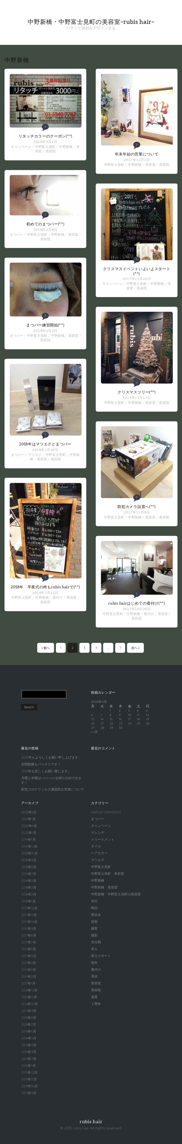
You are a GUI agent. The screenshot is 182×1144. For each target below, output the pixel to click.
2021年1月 (28, 819)
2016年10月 (29, 1004)
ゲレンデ (97, 832)
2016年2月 (28, 1059)
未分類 (96, 942)
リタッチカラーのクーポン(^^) (45, 136)
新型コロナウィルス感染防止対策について (52, 789)
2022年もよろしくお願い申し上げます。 (51, 757)
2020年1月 (28, 833)
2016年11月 (29, 997)
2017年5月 (28, 956)
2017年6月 (28, 949)
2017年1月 (28, 983)
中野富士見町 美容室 (107, 873)
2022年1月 (28, 812)
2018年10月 (29, 853)
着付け (58, 597)
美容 (94, 976)
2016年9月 (28, 1011)
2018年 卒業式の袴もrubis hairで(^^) (45, 587)
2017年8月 (28, 935)
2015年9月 (28, 1093)
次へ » (135, 648)
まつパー (16, 234)
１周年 (96, 1004)
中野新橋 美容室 (104, 887)
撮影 (94, 935)
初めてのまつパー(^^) (45, 224)
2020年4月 (29, 826)
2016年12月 (29, 990)
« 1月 (94, 732)
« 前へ (45, 648)
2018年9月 (28, 860)
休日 (94, 901)
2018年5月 (28, 881)
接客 (94, 928)
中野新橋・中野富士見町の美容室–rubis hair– (91, 21)
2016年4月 (28, 1045)
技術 (94, 921)
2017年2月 (28, 976)
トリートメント (102, 839)
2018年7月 (28, 874)
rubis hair (91, 1121)
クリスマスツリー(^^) (136, 392)
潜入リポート (101, 956)
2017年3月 (28, 970)
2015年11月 (29, 1079)
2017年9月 (28, 928)
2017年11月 (29, 915)
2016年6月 (28, 1031)
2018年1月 (28, 901)
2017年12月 (29, 908)
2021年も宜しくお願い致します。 (46, 771)
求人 (94, 949)
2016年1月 (28, 1065)
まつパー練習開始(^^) (45, 325)
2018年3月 (28, 887)
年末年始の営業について (137, 154)
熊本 (94, 962)
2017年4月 (28, 963)
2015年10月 (29, 1086)
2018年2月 (28, 894)
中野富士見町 (45, 147)
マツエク (35, 454)
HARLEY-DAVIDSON (106, 812)
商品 (94, 908)
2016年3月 (28, 1052)
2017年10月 (29, 922)
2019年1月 (28, 839)
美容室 (73, 234)
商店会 (96, 915)
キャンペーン (21, 147)
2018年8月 (28, 867)
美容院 (51, 151)
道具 (94, 997)
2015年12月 (29, 1072)
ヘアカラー (99, 853)
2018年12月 (29, 846)
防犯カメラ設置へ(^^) (136, 506)
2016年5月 (28, 1038)
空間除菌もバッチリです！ (41, 764)
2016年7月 (28, 1024)
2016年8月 (28, 1018)
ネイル (96, 846)
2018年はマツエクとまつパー (45, 444)
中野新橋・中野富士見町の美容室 (116, 894)
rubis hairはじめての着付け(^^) (136, 603)
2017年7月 (28, 942)
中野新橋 (66, 147)
